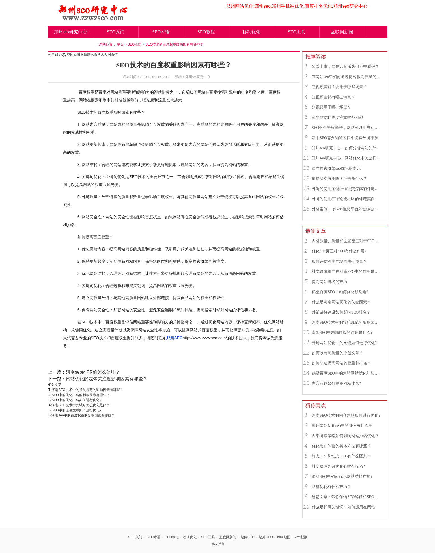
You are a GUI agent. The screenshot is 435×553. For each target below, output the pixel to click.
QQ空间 (67, 55)
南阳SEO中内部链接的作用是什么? (342, 332)
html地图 (283, 537)
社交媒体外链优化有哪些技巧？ (339, 466)
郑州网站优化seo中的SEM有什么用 (342, 426)
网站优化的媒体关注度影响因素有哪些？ (106, 378)
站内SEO (248, 537)
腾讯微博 (94, 55)
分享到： (54, 55)
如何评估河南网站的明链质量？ (339, 261)
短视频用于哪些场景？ (331, 107)
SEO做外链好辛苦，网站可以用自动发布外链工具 (347, 128)
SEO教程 (206, 31)
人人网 (106, 55)
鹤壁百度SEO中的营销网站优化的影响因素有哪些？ (347, 373)
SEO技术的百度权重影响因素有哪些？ (174, 44)
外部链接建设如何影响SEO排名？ (341, 312)
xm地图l (301, 537)
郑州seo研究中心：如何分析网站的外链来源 (347, 148)
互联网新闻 (342, 31)
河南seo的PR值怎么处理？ (93, 372)
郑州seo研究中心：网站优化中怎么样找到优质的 (347, 158)
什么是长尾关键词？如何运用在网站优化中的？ (347, 507)
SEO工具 (296, 31)
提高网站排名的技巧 (329, 282)
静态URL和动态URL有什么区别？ (341, 456)
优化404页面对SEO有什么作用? (339, 251)
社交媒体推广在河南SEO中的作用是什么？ (347, 271)
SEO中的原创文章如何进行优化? (76, 410)
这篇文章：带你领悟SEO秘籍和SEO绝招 (347, 497)
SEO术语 (161, 31)
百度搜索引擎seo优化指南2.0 (336, 168)
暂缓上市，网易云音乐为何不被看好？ (345, 66)
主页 (120, 44)
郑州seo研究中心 (70, 31)
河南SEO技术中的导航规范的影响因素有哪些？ (87, 390)
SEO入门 (115, 31)
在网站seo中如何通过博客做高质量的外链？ (347, 77)
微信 (114, 55)
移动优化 (251, 31)
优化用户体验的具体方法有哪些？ (341, 446)
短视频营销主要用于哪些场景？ (339, 87)
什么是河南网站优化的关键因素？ (341, 302)
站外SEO (266, 537)
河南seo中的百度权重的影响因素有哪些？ (83, 415)
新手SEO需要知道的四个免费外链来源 (345, 138)
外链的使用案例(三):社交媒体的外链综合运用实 (347, 189)
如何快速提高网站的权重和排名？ (341, 363)
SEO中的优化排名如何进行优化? (76, 400)
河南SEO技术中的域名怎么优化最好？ (80, 405)
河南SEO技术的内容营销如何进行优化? (346, 415)
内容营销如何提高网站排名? (336, 383)
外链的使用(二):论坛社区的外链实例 (343, 199)
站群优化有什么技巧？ (331, 487)
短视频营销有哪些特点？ (333, 97)
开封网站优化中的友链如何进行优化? (344, 343)
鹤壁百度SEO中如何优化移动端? (340, 292)
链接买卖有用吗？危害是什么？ (339, 178)
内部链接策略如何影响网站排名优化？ (345, 436)
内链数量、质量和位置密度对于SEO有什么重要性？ (347, 241)
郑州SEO (174, 338)
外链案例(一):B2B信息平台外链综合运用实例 (347, 209)
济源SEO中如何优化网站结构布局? (342, 476)
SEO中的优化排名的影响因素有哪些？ (80, 395)
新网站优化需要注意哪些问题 (337, 117)
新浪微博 (80, 55)
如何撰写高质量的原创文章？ (337, 353)
